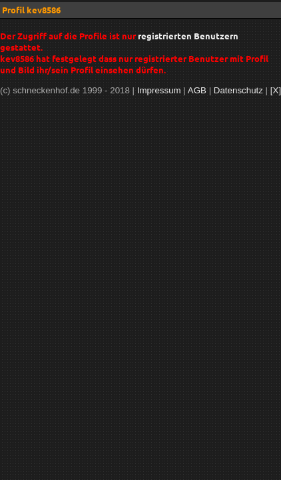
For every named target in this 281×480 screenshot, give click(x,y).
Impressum (159, 90)
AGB (197, 90)
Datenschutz (238, 90)
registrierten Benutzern (188, 35)
